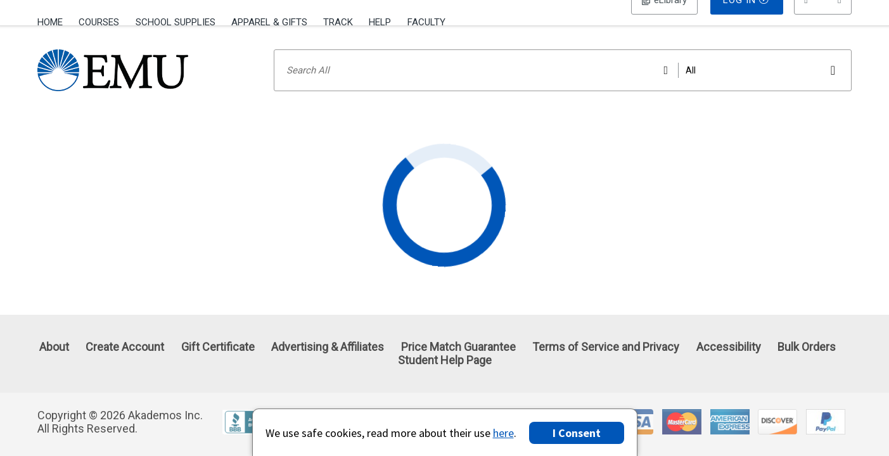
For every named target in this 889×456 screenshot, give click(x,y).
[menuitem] (54, 21)
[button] (823, 22)
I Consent (577, 433)
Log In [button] (664, 22)
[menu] (823, 22)
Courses (99, 22)
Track (338, 22)
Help (380, 22)
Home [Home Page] (50, 22)
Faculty (426, 22)
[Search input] (563, 87)
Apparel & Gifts (269, 22)
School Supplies (175, 22)
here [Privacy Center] (503, 433)
